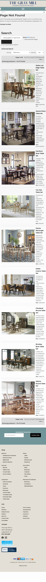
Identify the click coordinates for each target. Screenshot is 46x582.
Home (3, 507)
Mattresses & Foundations (29, 479)
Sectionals (5, 483)
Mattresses (27, 481)
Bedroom (4, 453)
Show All (41, 57)
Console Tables (6, 471)
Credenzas (26, 471)
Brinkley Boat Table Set (40, 347)
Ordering (25, 516)
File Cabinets (27, 474)
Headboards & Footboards (9, 455)
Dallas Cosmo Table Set (41, 271)
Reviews (4, 514)
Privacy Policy (5, 518)
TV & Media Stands (7, 494)
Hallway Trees (6, 469)
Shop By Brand (27, 509)
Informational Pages (30, 39)
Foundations (27, 483)
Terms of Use (26, 518)
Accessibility (5, 520)
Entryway (4, 465)
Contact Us (26, 514)
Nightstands (6, 459)
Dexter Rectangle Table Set (39, 231)
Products (31, 37)
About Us (4, 516)
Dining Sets (27, 462)
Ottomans (5, 488)
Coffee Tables (6, 499)
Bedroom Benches (7, 462)
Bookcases (27, 469)
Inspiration (25, 511)
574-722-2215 (6, 534)
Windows (4, 509)
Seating (26, 457)
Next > (41, 59)
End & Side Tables (7, 496)
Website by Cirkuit (23, 565)
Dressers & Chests (7, 457)
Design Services (5, 511)
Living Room (5, 479)
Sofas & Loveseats (7, 481)
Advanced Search (7, 49)
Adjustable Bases (28, 486)
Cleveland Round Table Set (40, 311)
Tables (25, 455)
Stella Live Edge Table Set (40, 68)
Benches (5, 467)
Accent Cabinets (7, 474)
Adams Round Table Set (40, 384)
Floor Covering (26, 507)
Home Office (26, 465)
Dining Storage (28, 459)
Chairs (25, 476)
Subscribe (36, 435)
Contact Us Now (5, 24)
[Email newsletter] (14, 435)
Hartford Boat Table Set (40, 153)
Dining (24, 453)
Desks (25, 467)
